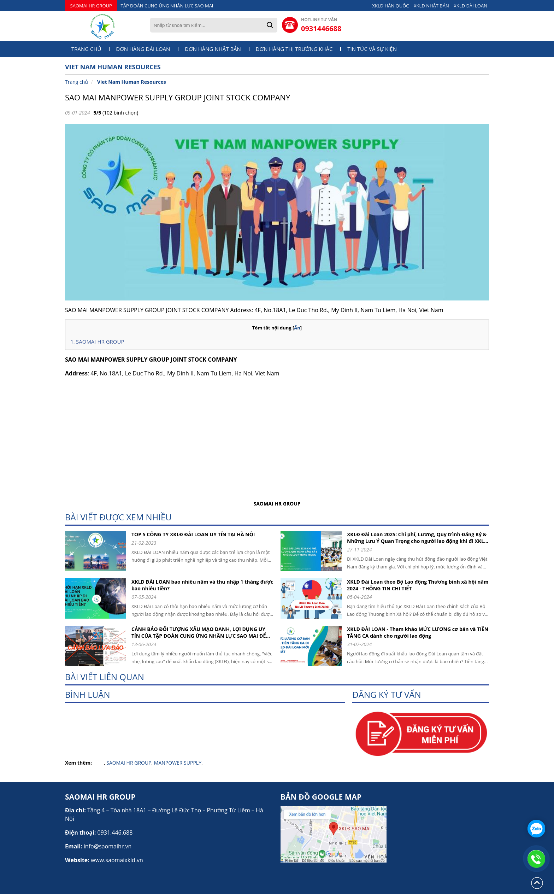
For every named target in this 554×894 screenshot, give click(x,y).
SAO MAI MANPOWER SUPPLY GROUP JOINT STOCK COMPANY (177, 97)
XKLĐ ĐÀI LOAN (470, 5)
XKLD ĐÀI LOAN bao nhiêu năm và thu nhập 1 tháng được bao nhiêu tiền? (202, 585)
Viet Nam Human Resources (131, 81)
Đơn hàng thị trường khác (294, 49)
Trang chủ (86, 49)
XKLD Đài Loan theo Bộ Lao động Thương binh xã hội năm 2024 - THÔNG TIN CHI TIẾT (418, 585)
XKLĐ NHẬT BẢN (431, 5)
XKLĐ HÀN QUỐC (390, 5)
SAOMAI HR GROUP (91, 5)
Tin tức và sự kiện (372, 49)
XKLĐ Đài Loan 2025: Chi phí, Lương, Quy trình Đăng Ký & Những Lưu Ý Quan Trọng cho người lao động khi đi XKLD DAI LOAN (417, 537)
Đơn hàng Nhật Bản (213, 49)
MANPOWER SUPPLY (177, 762)
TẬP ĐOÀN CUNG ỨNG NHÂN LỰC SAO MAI (167, 5)
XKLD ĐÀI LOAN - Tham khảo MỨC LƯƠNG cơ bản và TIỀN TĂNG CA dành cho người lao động (417, 632)
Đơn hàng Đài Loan (143, 49)
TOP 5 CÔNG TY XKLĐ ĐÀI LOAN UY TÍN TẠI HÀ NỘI (193, 534)
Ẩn (297, 328)
